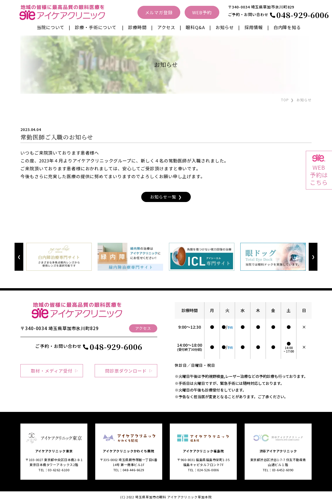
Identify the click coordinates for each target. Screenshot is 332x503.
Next (313, 257)
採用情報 (253, 27)
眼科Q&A (195, 27)
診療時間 (137, 27)
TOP (285, 99)
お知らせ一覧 (163, 197)
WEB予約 (202, 12)
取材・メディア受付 (51, 371)
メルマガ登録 (159, 12)
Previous (19, 257)
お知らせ (225, 27)
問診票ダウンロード (126, 371)
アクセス (166, 27)
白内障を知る (287, 27)
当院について (50, 27)
